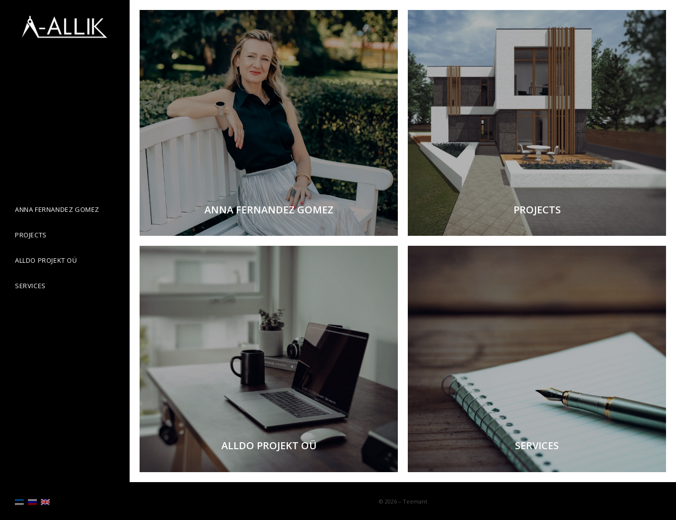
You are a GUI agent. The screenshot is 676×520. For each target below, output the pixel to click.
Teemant (415, 501)
